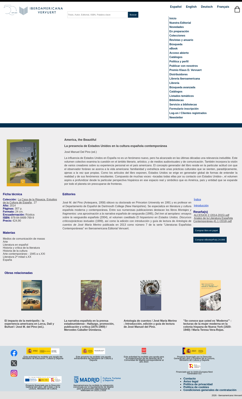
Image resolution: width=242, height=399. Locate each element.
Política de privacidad (198, 384)
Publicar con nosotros (183, 65)
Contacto (189, 378)
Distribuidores (178, 74)
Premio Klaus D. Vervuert (185, 70)
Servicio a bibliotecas (183, 104)
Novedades (176, 27)
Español (176, 6)
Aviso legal (190, 381)
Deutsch (207, 6)
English (191, 6)
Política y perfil (179, 61)
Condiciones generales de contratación (209, 390)
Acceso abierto (179, 52)
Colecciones (177, 35)
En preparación (179, 31)
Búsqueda (175, 44)
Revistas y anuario (181, 40)
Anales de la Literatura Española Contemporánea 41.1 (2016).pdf (213, 220)
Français (223, 6)
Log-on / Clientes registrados (188, 113)
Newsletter (176, 117)
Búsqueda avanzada (182, 87)
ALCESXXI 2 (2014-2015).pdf (211, 215)
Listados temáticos (181, 95)
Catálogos (175, 57)
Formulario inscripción (184, 108)
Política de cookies (196, 387)
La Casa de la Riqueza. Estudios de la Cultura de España (30, 201)
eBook (173, 48)
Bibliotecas (176, 100)
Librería (174, 83)
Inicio (173, 18)
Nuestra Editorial (180, 22)
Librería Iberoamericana (184, 78)
